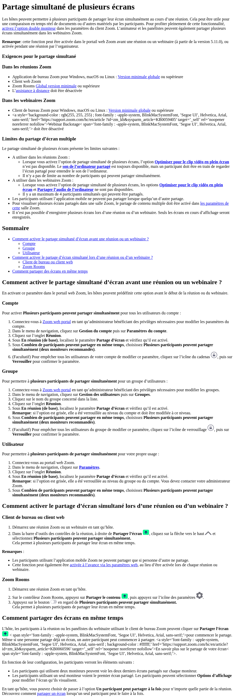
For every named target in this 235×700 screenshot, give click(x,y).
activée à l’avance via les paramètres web (104, 565)
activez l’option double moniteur (29, 28)
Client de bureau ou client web (48, 262)
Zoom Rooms (34, 266)
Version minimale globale (139, 77)
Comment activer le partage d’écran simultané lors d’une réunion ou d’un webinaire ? (82, 257)
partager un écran (51, 693)
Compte (29, 243)
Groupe (29, 248)
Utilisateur (31, 253)
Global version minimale (56, 86)
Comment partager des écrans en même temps (50, 271)
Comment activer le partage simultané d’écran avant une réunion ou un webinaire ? (80, 239)
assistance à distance (33, 90)
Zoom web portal (57, 322)
